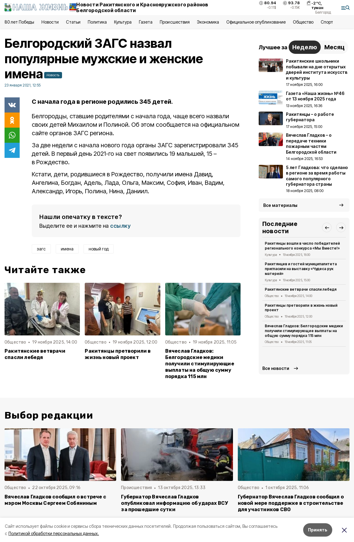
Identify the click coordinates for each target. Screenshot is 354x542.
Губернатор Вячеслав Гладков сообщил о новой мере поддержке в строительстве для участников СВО (291, 503)
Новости (49, 21)
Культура (123, 21)
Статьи (73, 21)
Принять (317, 529)
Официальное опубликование (256, 21)
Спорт (327, 21)
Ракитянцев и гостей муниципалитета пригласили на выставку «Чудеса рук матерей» (301, 269)
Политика (97, 21)
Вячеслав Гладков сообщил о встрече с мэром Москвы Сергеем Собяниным (55, 500)
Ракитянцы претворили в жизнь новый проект (118, 354)
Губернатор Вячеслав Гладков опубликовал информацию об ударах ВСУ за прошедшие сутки (174, 503)
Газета (145, 21)
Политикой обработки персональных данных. (53, 533)
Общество (303, 21)
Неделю (304, 47)
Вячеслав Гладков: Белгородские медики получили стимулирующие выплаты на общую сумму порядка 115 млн (199, 363)
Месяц (334, 47)
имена (67, 248)
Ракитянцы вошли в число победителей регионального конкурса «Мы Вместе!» (302, 245)
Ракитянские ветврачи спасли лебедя (35, 354)
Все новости (275, 368)
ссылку (120, 226)
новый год (99, 248)
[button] (327, 227)
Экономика (208, 21)
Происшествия (174, 21)
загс (41, 248)
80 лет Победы (19, 21)
